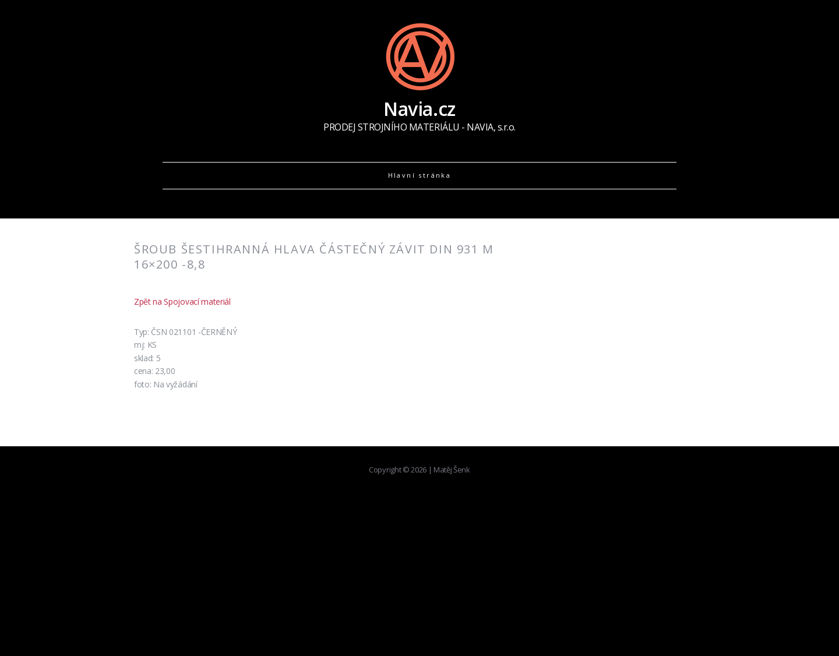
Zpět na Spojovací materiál (182, 301)
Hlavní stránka (420, 175)
